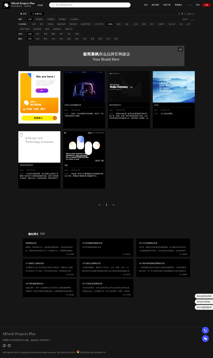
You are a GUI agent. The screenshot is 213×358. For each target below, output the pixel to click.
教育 (144, 24)
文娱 (126, 24)
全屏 (45, 34)
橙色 (100, 39)
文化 (181, 24)
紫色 (69, 39)
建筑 (47, 29)
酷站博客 (155, 5)
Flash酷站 (74, 19)
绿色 (85, 39)
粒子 (189, 24)
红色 (108, 39)
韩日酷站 (62, 19)
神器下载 (167, 5)
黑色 (45, 39)
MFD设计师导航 (203, 302)
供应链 (50, 24)
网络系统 (73, 24)
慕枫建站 (178, 5)
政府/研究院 (86, 24)
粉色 (116, 39)
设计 (152, 24)
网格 (53, 34)
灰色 (61, 39)
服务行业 (69, 29)
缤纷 (37, 39)
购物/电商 (61, 24)
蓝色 (77, 39)
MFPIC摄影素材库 (204, 307)
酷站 (27, 340)
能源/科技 (57, 29)
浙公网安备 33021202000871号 (93, 352)
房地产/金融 (24, 29)
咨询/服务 (37, 29)
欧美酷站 (51, 19)
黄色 (92, 39)
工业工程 (171, 24)
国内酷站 (39, 19)
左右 (69, 34)
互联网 (160, 24)
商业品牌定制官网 (204, 296)
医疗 (42, 24)
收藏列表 (37, 14)
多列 (61, 34)
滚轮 (37, 34)
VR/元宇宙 (99, 24)
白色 (53, 39)
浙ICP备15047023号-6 (66, 352)
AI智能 (110, 24)
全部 (24, 14)
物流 (119, 24)
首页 (146, 5)
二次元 (135, 24)
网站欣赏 (34, 340)
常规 (77, 34)
